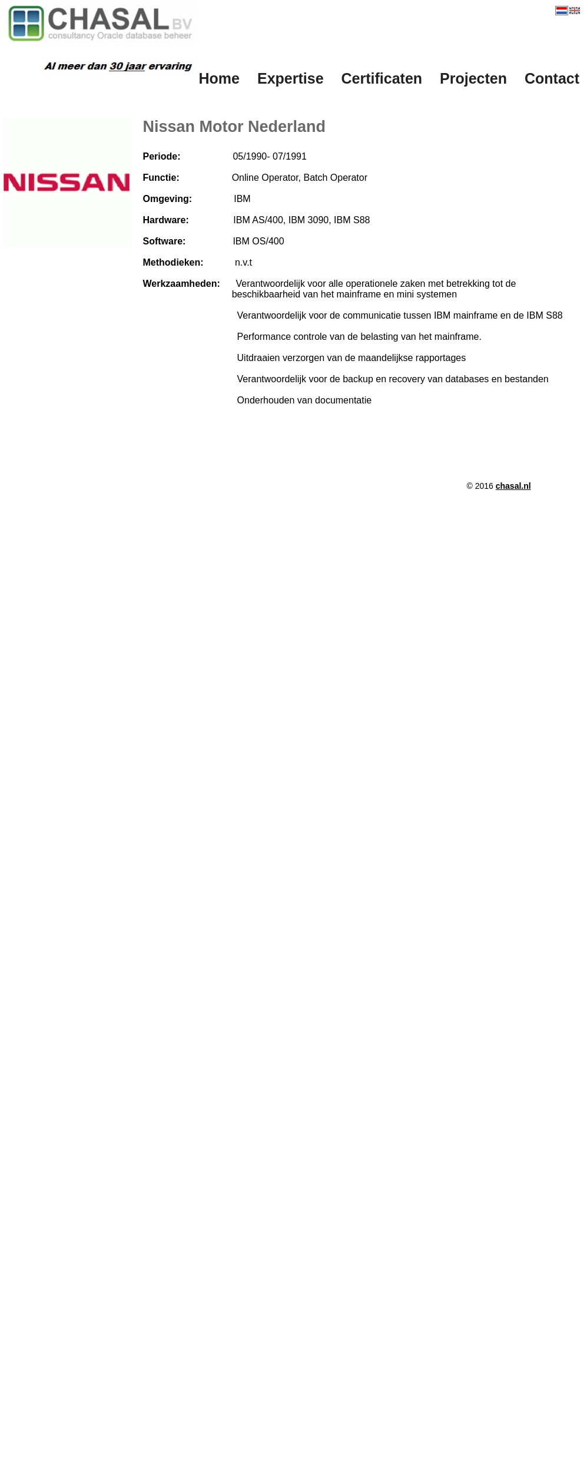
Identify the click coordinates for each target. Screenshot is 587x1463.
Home (219, 78)
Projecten (473, 78)
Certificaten (382, 78)
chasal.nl (513, 486)
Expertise (290, 78)
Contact (552, 78)
